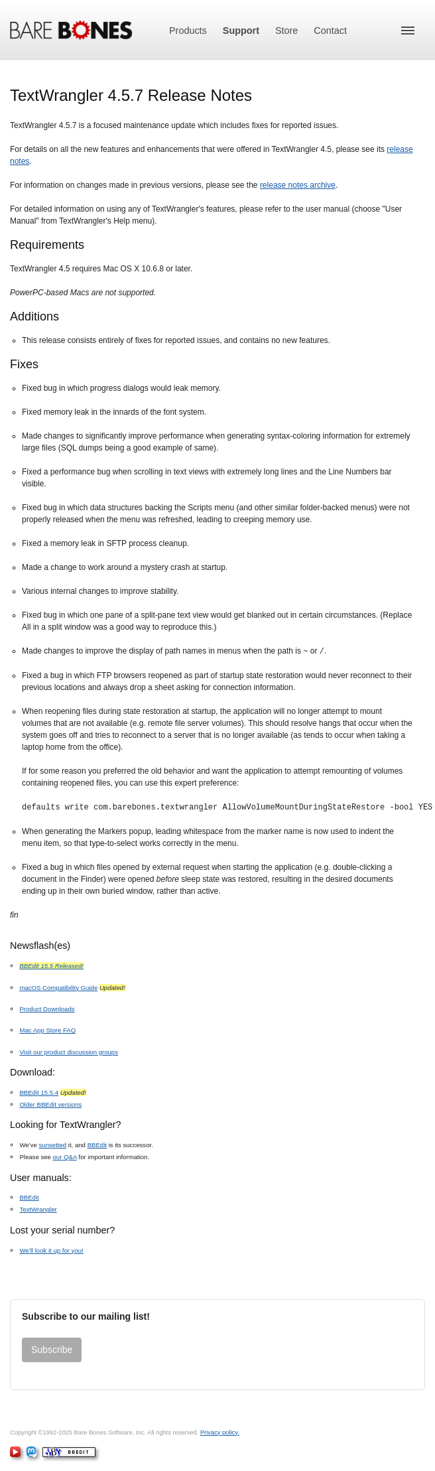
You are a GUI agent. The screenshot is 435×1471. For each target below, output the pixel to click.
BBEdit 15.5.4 (38, 1091)
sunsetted (53, 1143)
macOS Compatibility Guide (58, 986)
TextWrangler (37, 1208)
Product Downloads (46, 1007)
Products (188, 30)
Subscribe (51, 1348)
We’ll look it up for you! (51, 1249)
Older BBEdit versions (50, 1103)
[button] (408, 30)
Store (286, 30)
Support (241, 30)
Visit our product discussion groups (68, 1050)
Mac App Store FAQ (47, 1028)
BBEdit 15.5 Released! (51, 964)
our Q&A (65, 1155)
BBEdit (97, 1143)
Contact (330, 30)
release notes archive (298, 185)
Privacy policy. (219, 1431)
